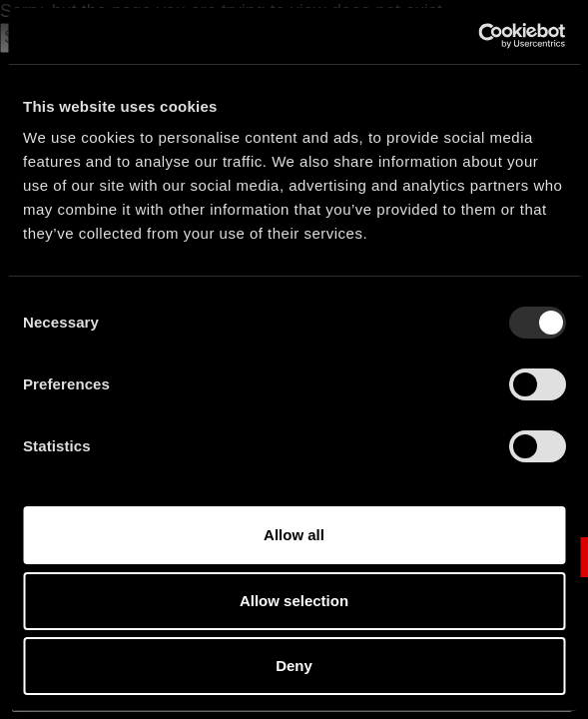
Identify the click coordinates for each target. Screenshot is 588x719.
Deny (294, 665)
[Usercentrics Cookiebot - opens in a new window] (477, 36)
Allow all (294, 534)
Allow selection (294, 600)
